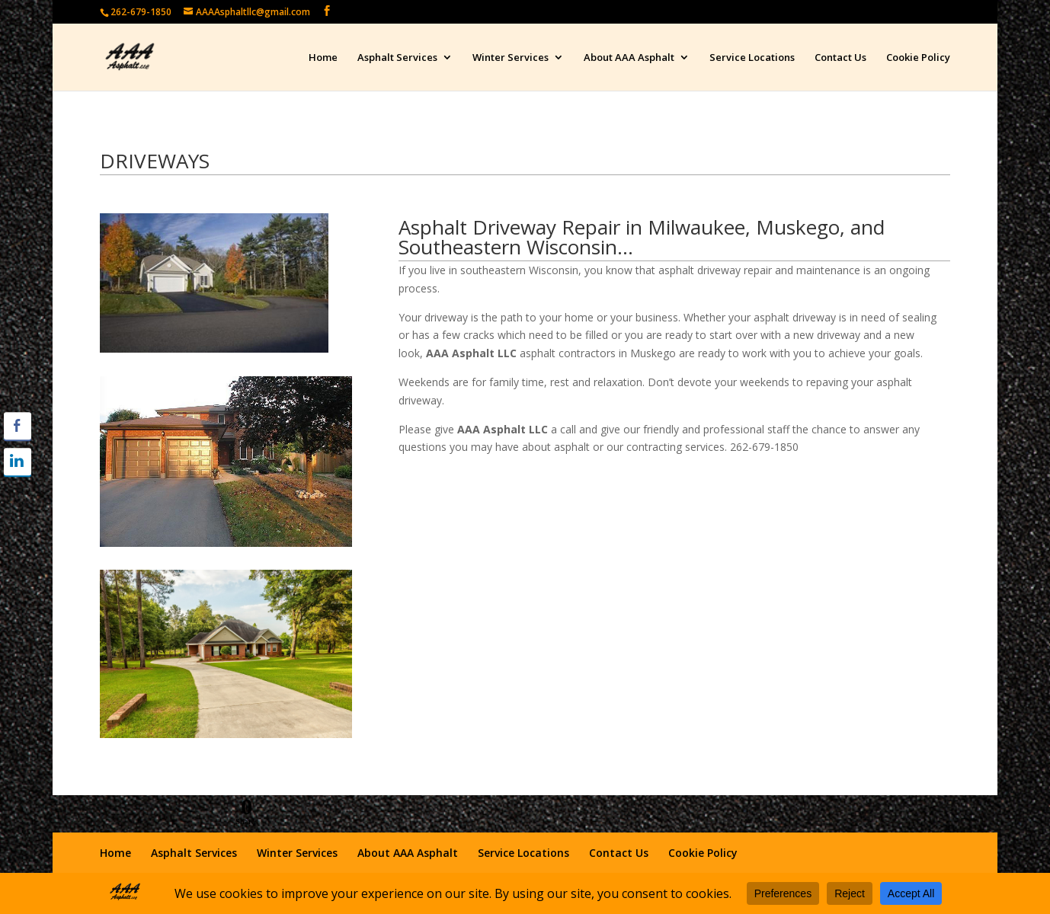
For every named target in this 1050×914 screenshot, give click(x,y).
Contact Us (840, 58)
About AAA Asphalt (629, 58)
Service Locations (752, 58)
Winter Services (510, 58)
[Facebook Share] (17, 425)
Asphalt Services (397, 58)
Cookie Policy (918, 58)
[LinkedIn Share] (17, 461)
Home (323, 58)
